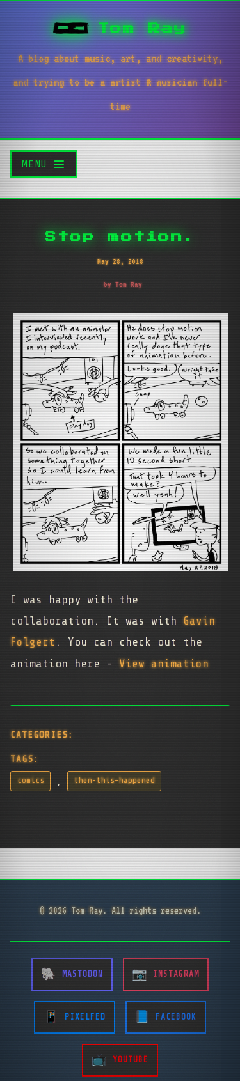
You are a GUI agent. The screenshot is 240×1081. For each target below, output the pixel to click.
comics (30, 780)
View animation (164, 663)
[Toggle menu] (43, 164)
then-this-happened (114, 780)
